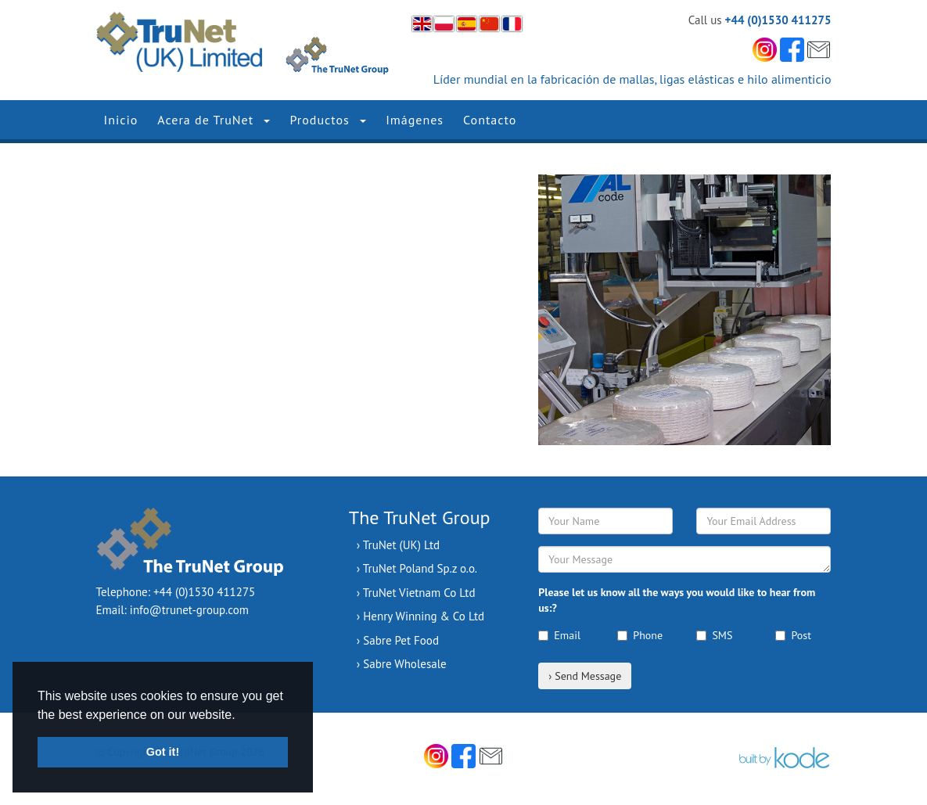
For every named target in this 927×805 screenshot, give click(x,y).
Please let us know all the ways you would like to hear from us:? (676, 600)
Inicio (121, 120)
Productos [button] (327, 120)
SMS (714, 635)
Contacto (489, 120)
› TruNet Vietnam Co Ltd (416, 592)
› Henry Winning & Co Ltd (420, 616)
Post (792, 635)
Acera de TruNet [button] (213, 120)
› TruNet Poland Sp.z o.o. (417, 568)
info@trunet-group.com (189, 609)
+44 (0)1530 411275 (778, 20)
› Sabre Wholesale (402, 663)
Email (559, 635)
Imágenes (415, 120)
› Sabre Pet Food (398, 640)
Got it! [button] (162, 752)
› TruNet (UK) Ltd (398, 544)
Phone (640, 635)
